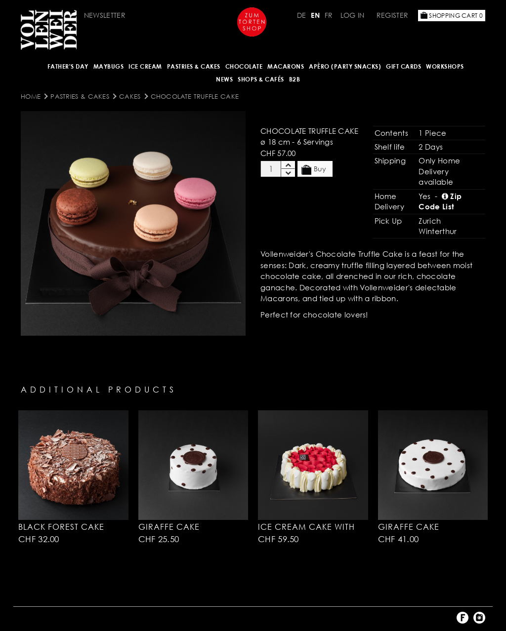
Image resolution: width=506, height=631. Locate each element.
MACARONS (285, 66)
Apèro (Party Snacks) (345, 66)
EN (315, 15)
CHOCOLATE (244, 66)
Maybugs (108, 66)
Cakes (130, 96)
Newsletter (105, 15)
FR (329, 15)
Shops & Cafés (261, 79)
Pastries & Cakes (193, 66)
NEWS (224, 79)
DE (301, 15)
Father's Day (67, 66)
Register (392, 15)
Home (31, 96)
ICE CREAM (145, 66)
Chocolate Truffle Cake (195, 96)
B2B (294, 79)
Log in (352, 15)
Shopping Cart (452, 15)
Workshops (445, 66)
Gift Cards (403, 66)
